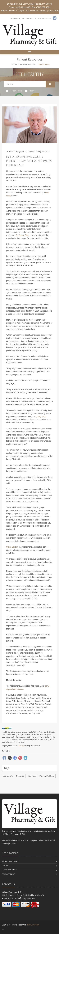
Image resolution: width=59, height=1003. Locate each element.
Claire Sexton (12, 547)
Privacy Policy (8, 874)
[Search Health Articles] (25, 84)
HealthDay (20, 746)
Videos (30, 90)
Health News (14, 90)
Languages (15, 18)
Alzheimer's (8, 776)
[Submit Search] (50, 84)
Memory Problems (46, 776)
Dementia (20, 776)
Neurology (32, 776)
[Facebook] (55, 18)
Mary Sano (41, 416)
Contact (5, 865)
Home (14, 64)
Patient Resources (27, 64)
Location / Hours (44, 18)
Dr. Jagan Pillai (22, 235)
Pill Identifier (28, 18)
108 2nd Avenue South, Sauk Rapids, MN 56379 (29, 4)
